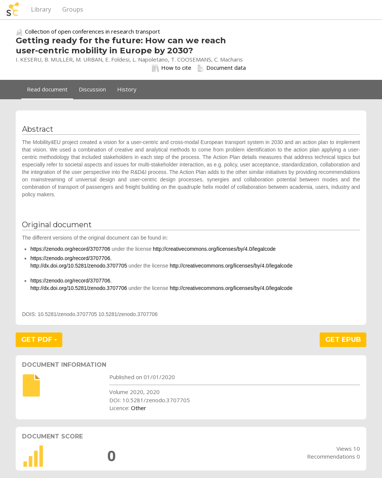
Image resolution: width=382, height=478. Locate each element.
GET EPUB (343, 339)
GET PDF (39, 339)
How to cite (171, 68)
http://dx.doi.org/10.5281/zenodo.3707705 (78, 266)
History (127, 89)
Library (41, 9)
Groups (72, 9)
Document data (221, 68)
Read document (47, 89)
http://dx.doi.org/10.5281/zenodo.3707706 (78, 288)
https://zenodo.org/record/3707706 (70, 249)
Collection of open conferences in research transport (92, 31)
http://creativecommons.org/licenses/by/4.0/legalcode (214, 249)
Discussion (92, 89)
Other (138, 408)
